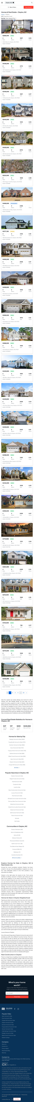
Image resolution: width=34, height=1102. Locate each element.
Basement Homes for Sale (17, 809)
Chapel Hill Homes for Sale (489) (17, 764)
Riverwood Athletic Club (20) (17, 840)
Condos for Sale (17, 784)
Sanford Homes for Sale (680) (17, 753)
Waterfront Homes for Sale (17, 804)
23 (23, 692)
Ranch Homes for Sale (17, 815)
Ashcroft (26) (17, 835)
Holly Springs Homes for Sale (9, 1031)
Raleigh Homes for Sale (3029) (17, 739)
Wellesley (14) (17, 852)
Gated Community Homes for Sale (17, 807)
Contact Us (4, 1046)
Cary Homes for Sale (7, 1018)
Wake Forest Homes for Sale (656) (17, 756)
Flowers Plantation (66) (17, 829)
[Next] (26, 692)
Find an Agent (5, 1048)
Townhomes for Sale (17, 781)
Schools (17, 818)
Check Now (17, 996)
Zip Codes (17, 821)
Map (17, 1099)
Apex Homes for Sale (7, 1016)
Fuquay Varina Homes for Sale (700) (17, 750)
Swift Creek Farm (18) (17, 843)
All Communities (17, 857)
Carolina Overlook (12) (17, 855)
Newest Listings (5, 1037)
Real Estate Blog (6, 1050)
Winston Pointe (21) (17, 838)
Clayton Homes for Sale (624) (17, 762)
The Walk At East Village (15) (17, 846)
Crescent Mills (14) (17, 849)
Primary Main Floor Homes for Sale (17, 801)
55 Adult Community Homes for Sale (17, 798)
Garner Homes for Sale (7, 1029)
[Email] (17, 993)
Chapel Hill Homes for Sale (8, 1020)
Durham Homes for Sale (8, 1024)
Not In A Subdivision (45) (17, 832)
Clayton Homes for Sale (17, 776)
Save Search (28, 7)
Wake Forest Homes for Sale (9, 1035)
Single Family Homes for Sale (17, 778)
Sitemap (4, 1052)
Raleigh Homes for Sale (7, 1033)
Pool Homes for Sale (17, 795)
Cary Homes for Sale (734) (17, 747)
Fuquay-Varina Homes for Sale (9, 1026)
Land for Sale (17, 787)
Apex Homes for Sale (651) (17, 759)
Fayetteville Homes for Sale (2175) (17, 742)
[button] (2, 2)
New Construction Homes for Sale (17, 790)
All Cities (17, 767)
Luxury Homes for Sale (17, 793)
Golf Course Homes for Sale (17, 812)
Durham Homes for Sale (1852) (17, 745)
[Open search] (24, 2)
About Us (4, 1044)
